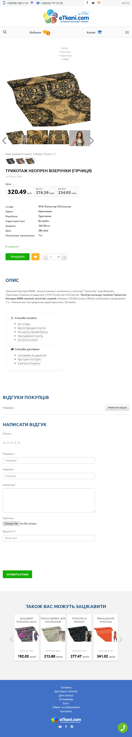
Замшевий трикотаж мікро (26, 620)
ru (128, 2)
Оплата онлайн (28, 340)
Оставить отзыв (17, 574)
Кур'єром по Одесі (29, 359)
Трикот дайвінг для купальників (53, 620)
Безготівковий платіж (32, 328)
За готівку (24, 324)
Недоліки (8, 469)
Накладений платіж (30, 336)
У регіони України (29, 363)
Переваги (8, 453)
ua (123, 2)
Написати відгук (117, 407)
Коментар (9, 485)
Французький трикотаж (105, 620)
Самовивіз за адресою (32, 355)
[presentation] (31, 556)
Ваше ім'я (9, 531)
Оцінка (7, 433)
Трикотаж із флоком (79, 620)
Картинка (8, 518)
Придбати (18, 256)
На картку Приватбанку (33, 332)
